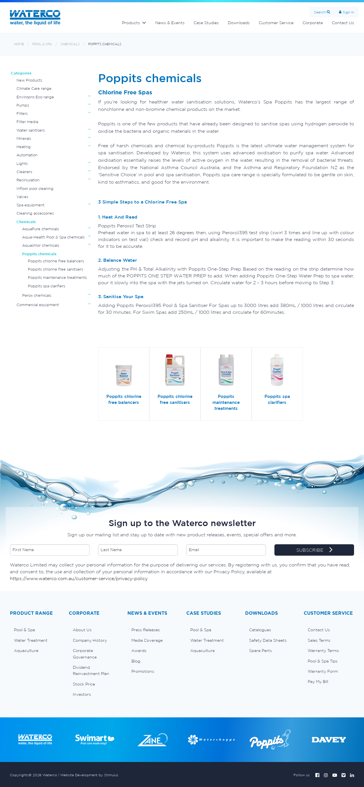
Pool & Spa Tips (323, 661)
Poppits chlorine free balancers (56, 261)
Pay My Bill (318, 681)
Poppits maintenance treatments (57, 277)
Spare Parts (260, 650)
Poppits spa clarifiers (46, 286)
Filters (22, 113)
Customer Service (276, 22)
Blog (135, 661)
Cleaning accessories (35, 213)
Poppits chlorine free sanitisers (55, 269)
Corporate (313, 22)
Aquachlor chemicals (40, 245)
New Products (29, 80)
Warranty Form (323, 671)
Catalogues (260, 630)
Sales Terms (319, 640)
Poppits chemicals (104, 44)
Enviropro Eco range (35, 97)
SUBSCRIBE (314, 550)
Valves (22, 197)
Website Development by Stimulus (89, 775)
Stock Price (84, 684)
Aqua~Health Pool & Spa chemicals (53, 237)
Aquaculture (26, 650)
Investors (82, 694)
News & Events (170, 22)
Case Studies (206, 22)
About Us (82, 630)
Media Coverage (147, 640)
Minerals (23, 138)
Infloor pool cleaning (34, 188)
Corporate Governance (85, 653)
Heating (23, 147)
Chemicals (70, 44)
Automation (27, 155)
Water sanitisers (30, 130)
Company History (90, 640)
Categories (21, 73)
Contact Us (343, 22)
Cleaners (24, 172)
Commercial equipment (37, 305)
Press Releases (145, 630)
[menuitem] (35, 630)
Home (19, 44)
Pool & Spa (42, 44)
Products (131, 22)
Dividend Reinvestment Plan (91, 670)
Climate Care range (33, 88)
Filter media (27, 122)
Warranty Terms (323, 650)
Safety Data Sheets (268, 640)
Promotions (142, 671)
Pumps (22, 105)
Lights (22, 163)
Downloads (239, 22)
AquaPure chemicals (40, 229)
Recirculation (28, 180)
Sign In (348, 12)
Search (320, 12)
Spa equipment (30, 205)
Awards (138, 650)
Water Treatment (30, 640)
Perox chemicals (36, 295)
